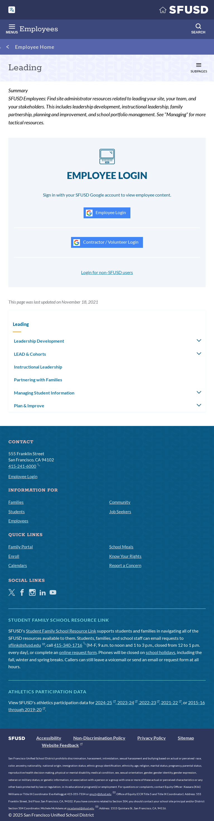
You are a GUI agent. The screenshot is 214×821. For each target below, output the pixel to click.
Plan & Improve (29, 405)
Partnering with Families (38, 379)
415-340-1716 (70, 645)
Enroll (13, 556)
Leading (21, 324)
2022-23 (149, 702)
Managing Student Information (44, 392)
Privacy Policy (151, 737)
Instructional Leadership (38, 366)
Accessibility (48, 737)
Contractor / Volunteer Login (105, 242)
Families (16, 502)
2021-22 (171, 702)
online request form (78, 652)
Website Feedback (62, 745)
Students (16, 511)
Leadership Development (39, 340)
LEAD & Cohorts (30, 354)
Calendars (17, 565)
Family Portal (20, 546)
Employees (18, 520)
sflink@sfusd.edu (26, 645)
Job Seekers (120, 511)
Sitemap (186, 737)
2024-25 (105, 702)
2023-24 (127, 702)
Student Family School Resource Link (61, 630)
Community (119, 502)
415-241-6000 (24, 466)
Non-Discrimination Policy (99, 737)
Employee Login (106, 213)
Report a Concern (125, 565)
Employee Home (34, 47)
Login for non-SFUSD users (107, 272)
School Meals (121, 546)
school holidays (160, 652)
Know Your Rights (125, 556)
